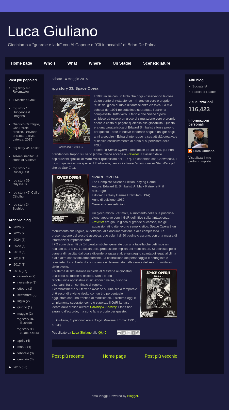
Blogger (132, 396)
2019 (18, 252)
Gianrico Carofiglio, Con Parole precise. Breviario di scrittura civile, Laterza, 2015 (26, 131)
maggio (23, 313)
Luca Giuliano (52, 31)
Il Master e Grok (24, 100)
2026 (18, 227)
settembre (25, 295)
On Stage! (122, 63)
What (72, 63)
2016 (18, 271)
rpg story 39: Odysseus (21, 182)
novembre (25, 282)
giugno (22, 307)
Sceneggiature (156, 63)
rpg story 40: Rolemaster (21, 90)
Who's (49, 63)
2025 (18, 233)
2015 (18, 367)
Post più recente (68, 356)
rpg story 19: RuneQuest (21, 170)
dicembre (24, 276)
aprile (21, 340)
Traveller (133, 154)
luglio (21, 301)
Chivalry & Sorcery (103, 307)
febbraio (23, 353)
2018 (18, 258)
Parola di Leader (204, 92)
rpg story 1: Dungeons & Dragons (21, 112)
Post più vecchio (161, 356)
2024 (18, 239)
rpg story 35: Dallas (26, 148)
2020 (18, 246)
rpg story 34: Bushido (21, 206)
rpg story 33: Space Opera (27, 331)
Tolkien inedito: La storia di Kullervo (25, 158)
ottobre (22, 288)
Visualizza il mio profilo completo (199, 159)
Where (95, 63)
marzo (22, 347)
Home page (21, 63)
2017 (18, 264)
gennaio (23, 359)
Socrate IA (199, 86)
